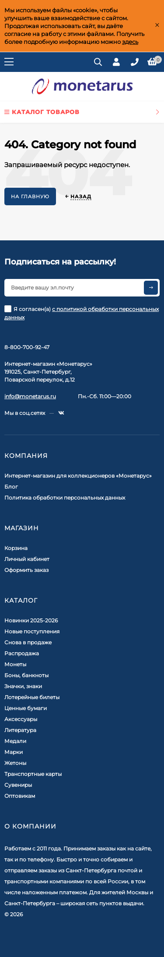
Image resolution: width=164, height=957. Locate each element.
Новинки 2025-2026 (31, 620)
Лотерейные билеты (31, 697)
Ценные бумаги (25, 708)
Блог (11, 486)
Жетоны (15, 763)
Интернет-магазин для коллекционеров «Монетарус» (78, 475)
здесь (130, 41)
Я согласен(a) (81, 313)
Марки (13, 752)
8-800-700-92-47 (26, 347)
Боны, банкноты (26, 675)
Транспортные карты (33, 774)
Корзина (16, 548)
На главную (30, 196)
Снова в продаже (28, 642)
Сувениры (18, 785)
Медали (15, 741)
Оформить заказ (26, 570)
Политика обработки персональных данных (64, 497)
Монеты (15, 664)
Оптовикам (19, 796)
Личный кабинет (26, 559)
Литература (20, 730)
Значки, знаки (23, 686)
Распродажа (21, 653)
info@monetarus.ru (30, 396)
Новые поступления (31, 631)
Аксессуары (20, 719)
